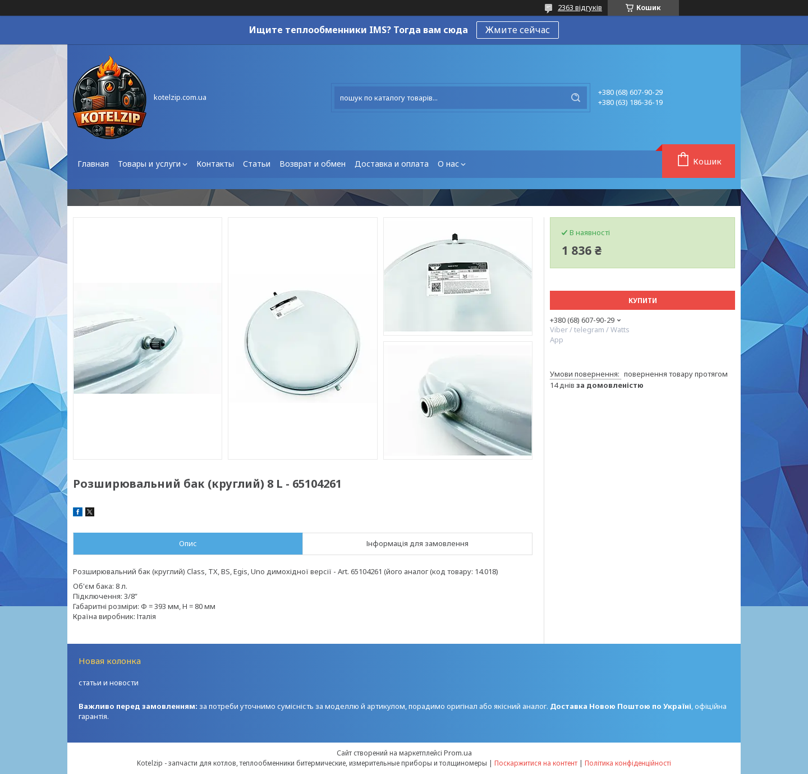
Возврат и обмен (312, 163)
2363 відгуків (580, 7)
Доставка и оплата (392, 163)
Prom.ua (458, 753)
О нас (448, 163)
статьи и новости (109, 682)
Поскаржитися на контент (535, 763)
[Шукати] (575, 97)
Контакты (215, 163)
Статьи (256, 163)
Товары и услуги (149, 163)
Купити (642, 300)
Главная (93, 163)
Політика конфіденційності (628, 763)
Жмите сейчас (517, 30)
